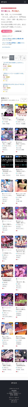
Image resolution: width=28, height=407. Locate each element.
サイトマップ (14, 402)
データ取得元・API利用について (14, 393)
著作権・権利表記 (14, 395)
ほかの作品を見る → (6, 47)
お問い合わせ (14, 400)
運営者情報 (14, 390)
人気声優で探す (18, 31)
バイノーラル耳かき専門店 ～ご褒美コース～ (13, 43)
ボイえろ (14, 383)
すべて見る (24, 100)
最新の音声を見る (7, 31)
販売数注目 (21, 58)
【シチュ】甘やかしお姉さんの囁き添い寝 (12, 38)
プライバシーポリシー (14, 399)
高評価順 (24, 57)
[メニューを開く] (25, 2)
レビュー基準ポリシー (14, 392)
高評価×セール (12, 57)
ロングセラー (16, 57)
